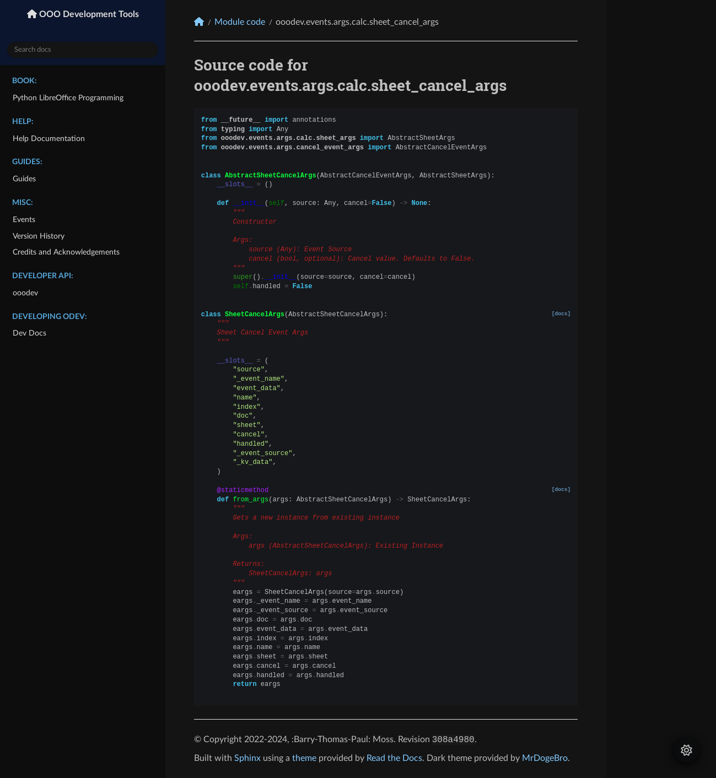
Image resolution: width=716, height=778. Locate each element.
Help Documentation (49, 138)
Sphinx (247, 758)
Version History (38, 236)
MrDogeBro (545, 758)
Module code (239, 22)
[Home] (199, 21)
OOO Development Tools (88, 14)
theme (304, 758)
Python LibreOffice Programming (68, 98)
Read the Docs (394, 758)
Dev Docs (29, 333)
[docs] (561, 314)
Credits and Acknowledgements (66, 252)
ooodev (25, 293)
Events (24, 219)
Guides (24, 179)
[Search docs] (82, 50)
